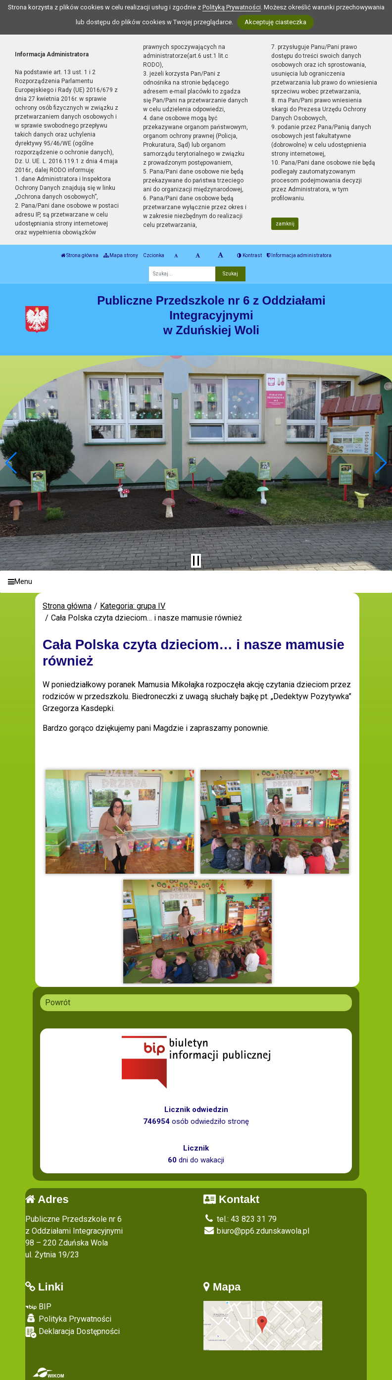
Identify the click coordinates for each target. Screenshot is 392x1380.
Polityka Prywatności (68, 1319)
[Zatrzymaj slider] (196, 561)
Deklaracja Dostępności (72, 1332)
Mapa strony (120, 255)
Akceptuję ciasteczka (275, 22)
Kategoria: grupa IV (132, 606)
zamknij (285, 223)
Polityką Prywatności (231, 7)
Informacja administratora (299, 255)
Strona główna (79, 255)
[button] (11, 463)
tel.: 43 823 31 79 (240, 1219)
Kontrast (249, 255)
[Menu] (196, 582)
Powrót (57, 1002)
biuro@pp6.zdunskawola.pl (256, 1231)
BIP (38, 1306)
